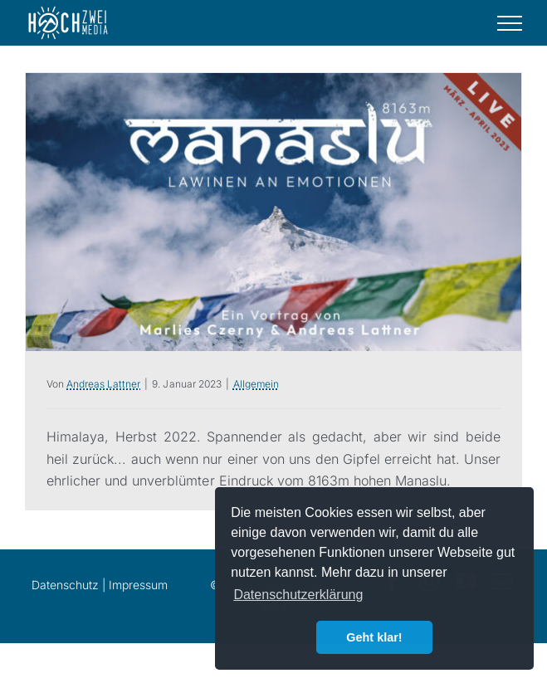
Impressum (138, 585)
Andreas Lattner (103, 384)
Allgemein (256, 384)
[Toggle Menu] (510, 23)
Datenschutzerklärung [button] (298, 595)
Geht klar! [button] (374, 637)
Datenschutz (65, 585)
